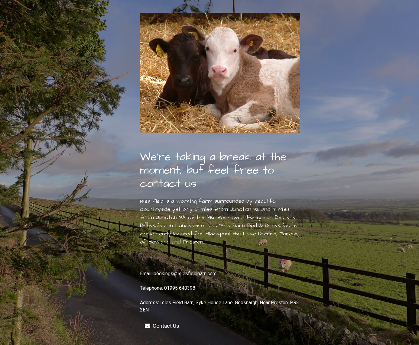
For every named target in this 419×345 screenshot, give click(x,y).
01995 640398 (179, 288)
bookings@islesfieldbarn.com (185, 273)
